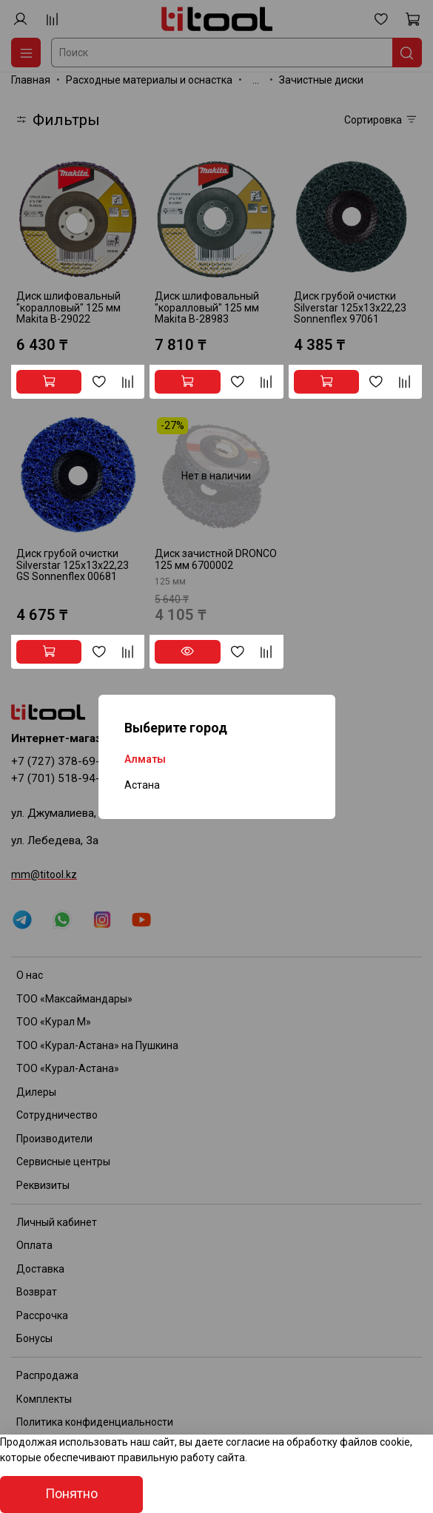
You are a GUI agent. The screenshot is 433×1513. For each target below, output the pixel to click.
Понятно (71, 1493)
